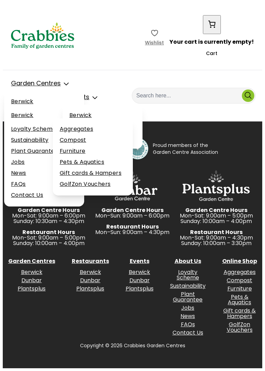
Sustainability (30, 140)
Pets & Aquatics (82, 162)
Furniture (73, 151)
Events (84, 97)
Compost (73, 140)
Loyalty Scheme (33, 129)
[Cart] (212, 24)
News (18, 173)
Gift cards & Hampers (90, 173)
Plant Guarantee (34, 151)
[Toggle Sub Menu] (66, 83)
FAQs (18, 184)
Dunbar (31, 281)
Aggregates (76, 129)
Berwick (22, 102)
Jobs (18, 162)
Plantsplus (32, 289)
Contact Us (27, 195)
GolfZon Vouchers (85, 184)
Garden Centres (41, 83)
